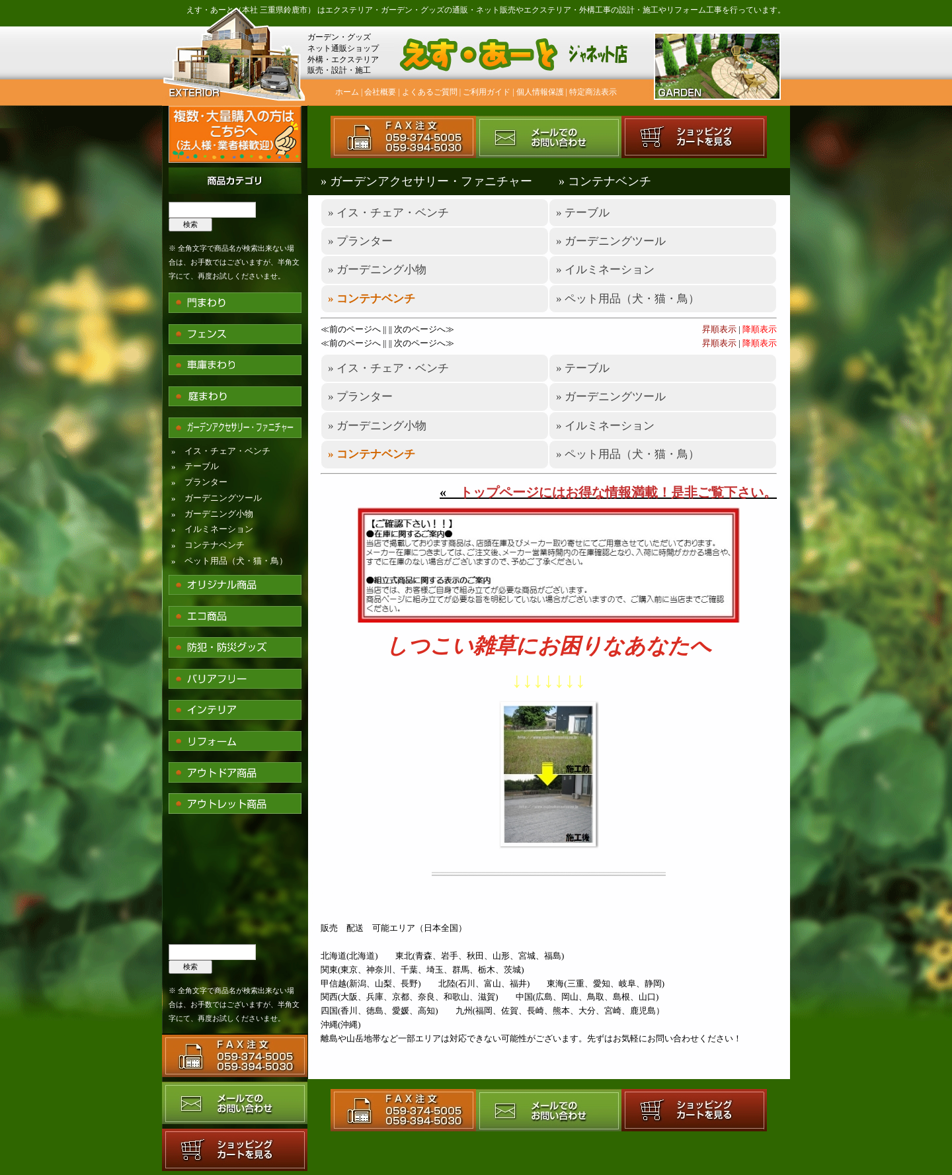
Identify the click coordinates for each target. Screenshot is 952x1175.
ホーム (347, 92)
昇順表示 (719, 329)
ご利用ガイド (486, 92)
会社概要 (380, 92)
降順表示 (759, 329)
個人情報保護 (540, 92)
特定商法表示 (593, 92)
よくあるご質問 (429, 92)
